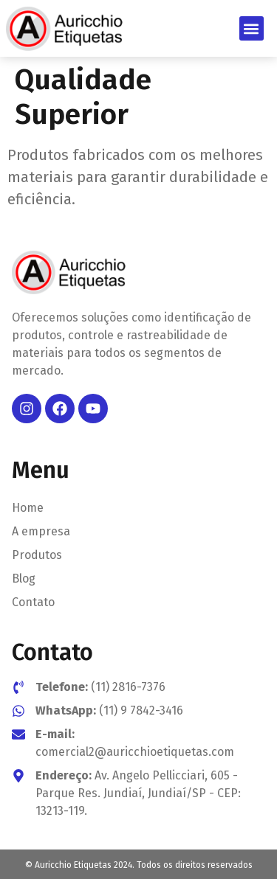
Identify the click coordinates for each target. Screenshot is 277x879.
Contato (33, 602)
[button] (251, 28)
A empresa (41, 531)
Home (28, 508)
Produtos (37, 555)
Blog (23, 578)
